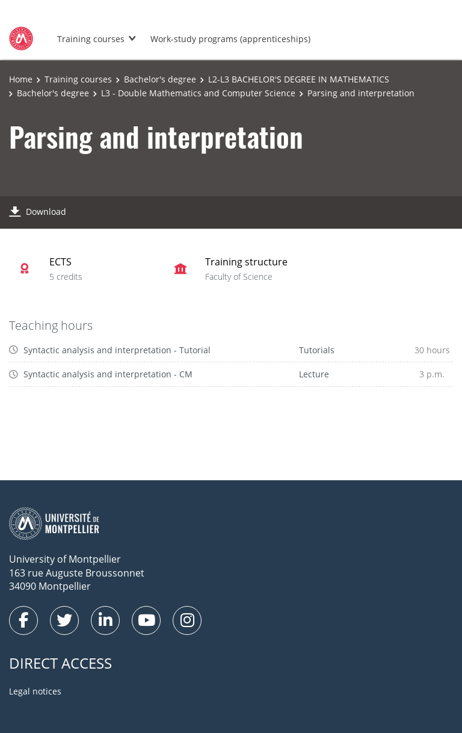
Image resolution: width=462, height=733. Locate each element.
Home (20, 79)
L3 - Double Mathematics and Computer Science (198, 93)
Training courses (91, 39)
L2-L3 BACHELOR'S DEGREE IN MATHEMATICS (298, 79)
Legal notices (35, 691)
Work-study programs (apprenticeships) (230, 39)
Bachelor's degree (160, 79)
